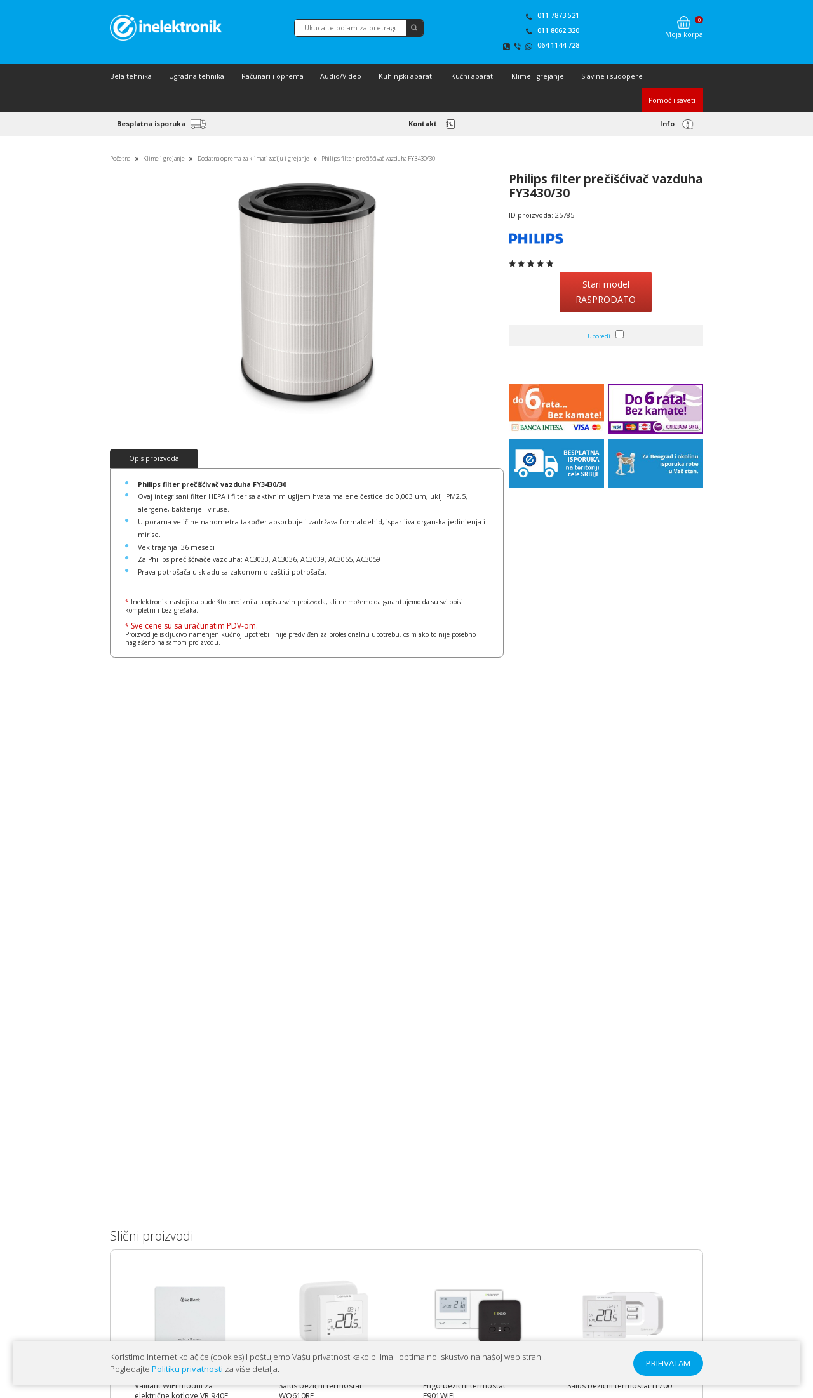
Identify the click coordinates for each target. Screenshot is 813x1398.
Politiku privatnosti (187, 1369)
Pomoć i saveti (671, 100)
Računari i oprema (272, 76)
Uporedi (599, 336)
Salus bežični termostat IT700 (619, 1386)
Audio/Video (340, 76)
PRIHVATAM (668, 1363)
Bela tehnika (131, 76)
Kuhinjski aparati (406, 76)
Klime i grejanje (537, 76)
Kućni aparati (473, 76)
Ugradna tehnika (196, 76)
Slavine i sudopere (612, 76)
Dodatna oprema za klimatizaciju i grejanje (253, 158)
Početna (120, 158)
